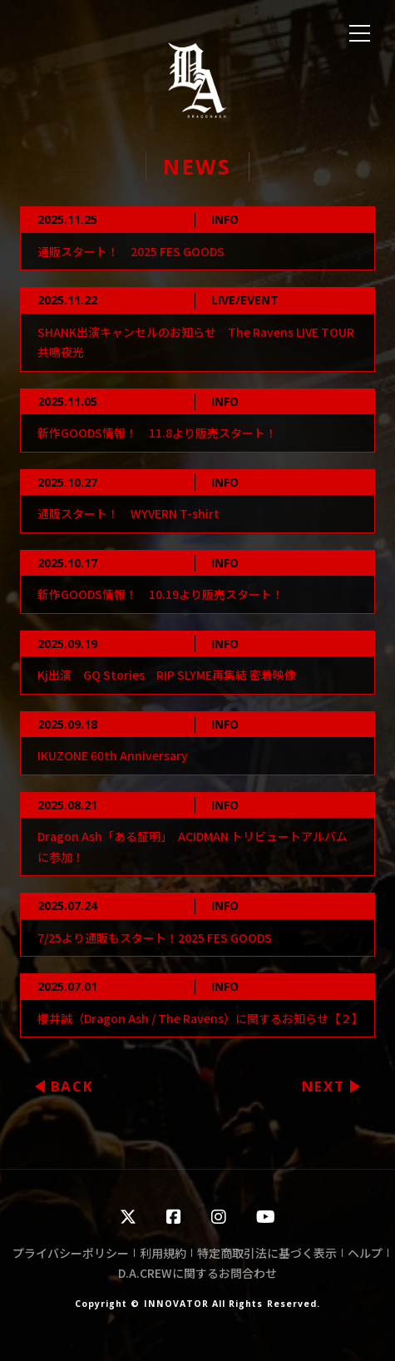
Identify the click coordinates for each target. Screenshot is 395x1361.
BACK (72, 1086)
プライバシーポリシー (70, 1253)
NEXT (323, 1086)
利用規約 (163, 1253)
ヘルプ (365, 1253)
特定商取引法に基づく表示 (267, 1253)
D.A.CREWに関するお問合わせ (197, 1272)
